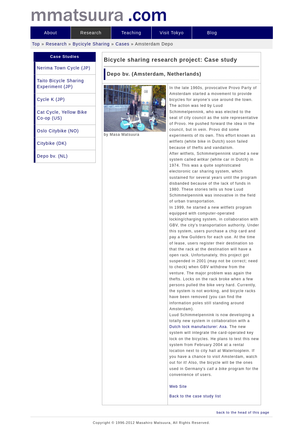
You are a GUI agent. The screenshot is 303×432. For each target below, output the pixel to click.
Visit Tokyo (172, 32)
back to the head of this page (243, 412)
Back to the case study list (195, 396)
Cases (123, 43)
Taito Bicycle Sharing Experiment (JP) (60, 83)
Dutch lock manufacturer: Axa (198, 327)
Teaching (131, 32)
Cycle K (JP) (51, 99)
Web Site (178, 386)
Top (36, 43)
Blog (212, 32)
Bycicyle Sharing (91, 43)
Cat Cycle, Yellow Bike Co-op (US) (62, 115)
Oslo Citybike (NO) (58, 130)
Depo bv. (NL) (52, 156)
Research (91, 32)
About (50, 32)
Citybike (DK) (52, 143)
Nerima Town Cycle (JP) (63, 67)
